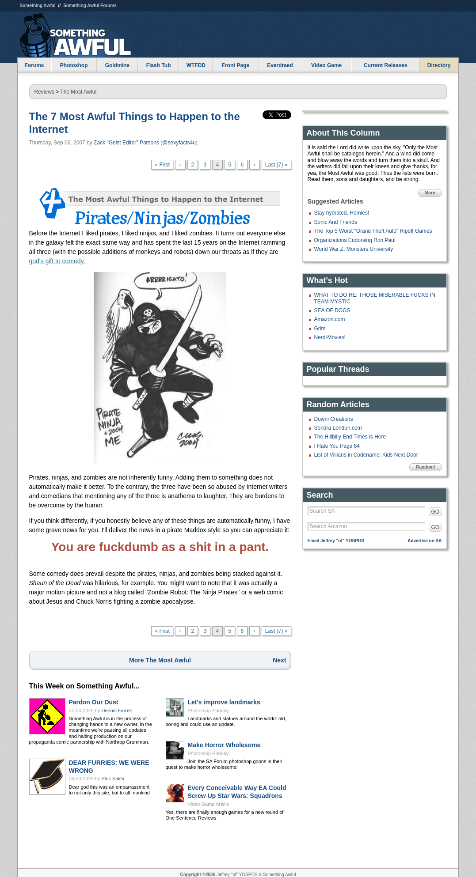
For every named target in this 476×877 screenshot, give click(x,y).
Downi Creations (333, 419)
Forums (34, 65)
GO (435, 512)
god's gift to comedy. (57, 261)
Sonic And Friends (335, 222)
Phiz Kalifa (113, 778)
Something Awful (38, 5)
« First (162, 165)
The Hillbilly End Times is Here (350, 437)
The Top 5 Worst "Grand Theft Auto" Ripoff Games (373, 231)
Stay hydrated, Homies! (341, 213)
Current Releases (385, 65)
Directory (439, 65)
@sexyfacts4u (179, 143)
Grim (320, 328)
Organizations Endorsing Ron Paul (355, 240)
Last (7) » (276, 165)
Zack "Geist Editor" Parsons (126, 143)
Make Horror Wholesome (224, 744)
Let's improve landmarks (224, 702)
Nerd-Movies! (330, 337)
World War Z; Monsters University (353, 249)
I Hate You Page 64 (337, 446)
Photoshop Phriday (208, 710)
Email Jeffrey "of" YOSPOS (336, 540)
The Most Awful (78, 92)
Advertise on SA (424, 540)
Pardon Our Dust (93, 702)
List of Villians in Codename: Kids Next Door (366, 455)
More (430, 192)
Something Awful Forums (90, 5)
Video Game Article (208, 804)
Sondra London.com (338, 428)
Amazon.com (329, 319)
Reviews (44, 92)
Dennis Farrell (117, 710)
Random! (425, 467)
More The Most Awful (160, 660)
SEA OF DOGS (332, 310)
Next (279, 660)
